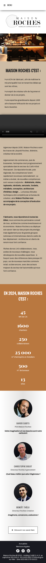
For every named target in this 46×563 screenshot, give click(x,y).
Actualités (23, 544)
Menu (8, 5)
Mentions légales (23, 547)
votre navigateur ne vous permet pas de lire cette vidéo (23, 126)
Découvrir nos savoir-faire (23, 530)
